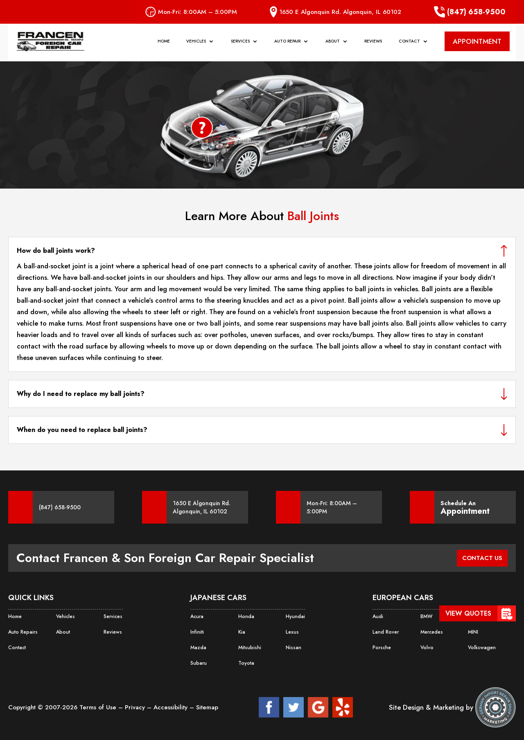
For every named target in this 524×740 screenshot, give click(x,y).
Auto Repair (287, 44)
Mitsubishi (249, 647)
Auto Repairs (22, 632)
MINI (473, 632)
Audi (378, 616)
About (332, 44)
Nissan (293, 647)
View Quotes (468, 613)
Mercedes (431, 632)
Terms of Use (98, 707)
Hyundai (295, 616)
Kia (241, 632)
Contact (409, 44)
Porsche (382, 647)
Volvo (427, 647)
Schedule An (465, 507)
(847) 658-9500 (470, 12)
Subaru (198, 663)
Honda (246, 616)
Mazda (198, 647)
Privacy (136, 707)
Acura (196, 616)
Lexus (292, 632)
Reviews (373, 44)
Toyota (246, 663)
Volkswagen (481, 647)
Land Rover (385, 632)
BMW (426, 616)
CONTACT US (480, 557)
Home (164, 44)
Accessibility (172, 707)
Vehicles (196, 44)
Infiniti (197, 632)
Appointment (465, 511)
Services (240, 44)
